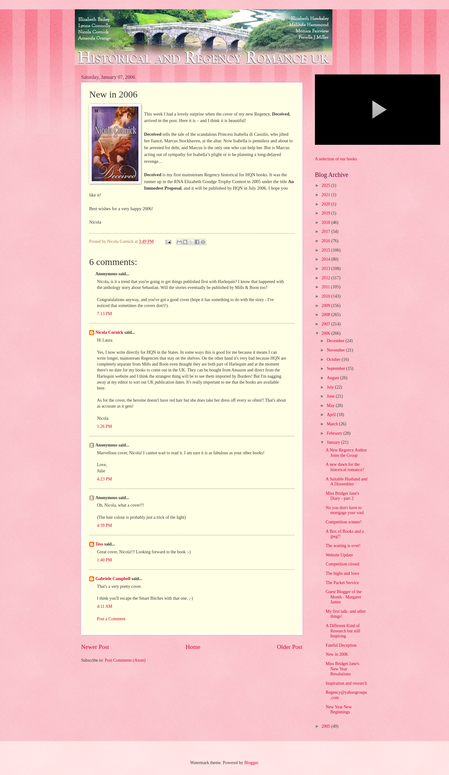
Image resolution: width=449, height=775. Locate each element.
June (331, 396)
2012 (326, 278)
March (333, 424)
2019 (326, 213)
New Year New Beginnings (339, 710)
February (335, 433)
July (331, 387)
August (333, 378)
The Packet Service (342, 582)
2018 (326, 222)
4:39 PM (104, 525)
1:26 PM (104, 426)
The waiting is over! (343, 545)
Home (193, 647)
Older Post (289, 647)
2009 (326, 305)
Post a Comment (111, 619)
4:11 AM (104, 606)
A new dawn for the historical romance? (345, 467)
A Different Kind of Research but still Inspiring (343, 630)
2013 (326, 268)
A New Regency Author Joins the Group (346, 453)
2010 (326, 296)
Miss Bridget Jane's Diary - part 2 (342, 496)
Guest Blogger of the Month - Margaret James (343, 596)
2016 (326, 241)
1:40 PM (104, 560)
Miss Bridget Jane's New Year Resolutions (342, 668)
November (336, 350)
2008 (326, 314)
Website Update (339, 555)
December (336, 340)
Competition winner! (343, 522)
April (332, 414)
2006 (326, 333)
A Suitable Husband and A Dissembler (346, 482)
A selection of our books (336, 159)
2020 (326, 204)
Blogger (251, 762)
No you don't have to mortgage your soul (345, 510)
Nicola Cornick (109, 332)
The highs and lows (342, 573)
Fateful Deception (341, 645)
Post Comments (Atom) (125, 660)
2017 (326, 231)
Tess (99, 544)
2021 (326, 194)
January (334, 442)
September (336, 368)
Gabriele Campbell (112, 578)
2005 (326, 726)
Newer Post (95, 647)
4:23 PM (104, 479)
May (331, 405)
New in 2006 (337, 654)
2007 (326, 324)
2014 (326, 259)
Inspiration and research (346, 683)
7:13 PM (104, 313)
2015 (326, 250)
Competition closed (342, 564)
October (334, 359)
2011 (326, 287)
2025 (326, 185)
